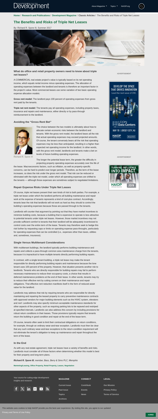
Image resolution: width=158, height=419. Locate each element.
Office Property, (36, 366)
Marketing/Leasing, (22, 366)
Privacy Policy (110, 390)
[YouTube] (41, 388)
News (83, 394)
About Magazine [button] (98, 6)
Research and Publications (36, 15)
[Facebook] (16, 388)
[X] (22, 388)
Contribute (86, 385)
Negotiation (69, 366)
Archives (63, 399)
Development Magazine (64, 15)
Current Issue (65, 385)
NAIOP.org (125, 6)
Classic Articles (87, 15)
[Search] (141, 6)
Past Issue (63, 390)
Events (84, 390)
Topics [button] (113, 6)
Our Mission (109, 385)
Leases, (60, 366)
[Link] (47, 388)
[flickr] (35, 388)
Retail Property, (50, 366)
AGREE (151, 415)
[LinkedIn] (28, 388)
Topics (62, 394)
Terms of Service (111, 394)
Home (17, 15)
